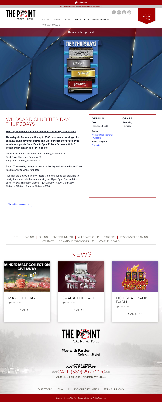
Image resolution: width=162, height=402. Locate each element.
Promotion (96, 145)
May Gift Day (22, 298)
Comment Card (109, 241)
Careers (109, 237)
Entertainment (63, 237)
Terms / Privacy (114, 389)
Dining (43, 237)
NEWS (81, 254)
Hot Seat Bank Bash (132, 300)
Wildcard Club (88, 237)
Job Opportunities (86, 389)
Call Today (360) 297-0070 (68, 6)
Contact (48, 241)
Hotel (16, 237)
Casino (29, 237)
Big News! (83, 2)
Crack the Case (79, 298)
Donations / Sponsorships (76, 241)
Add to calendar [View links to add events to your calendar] (19, 204)
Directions (45, 389)
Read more (30, 310)
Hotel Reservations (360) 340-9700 (90, 6)
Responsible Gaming (134, 237)
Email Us (63, 389)
